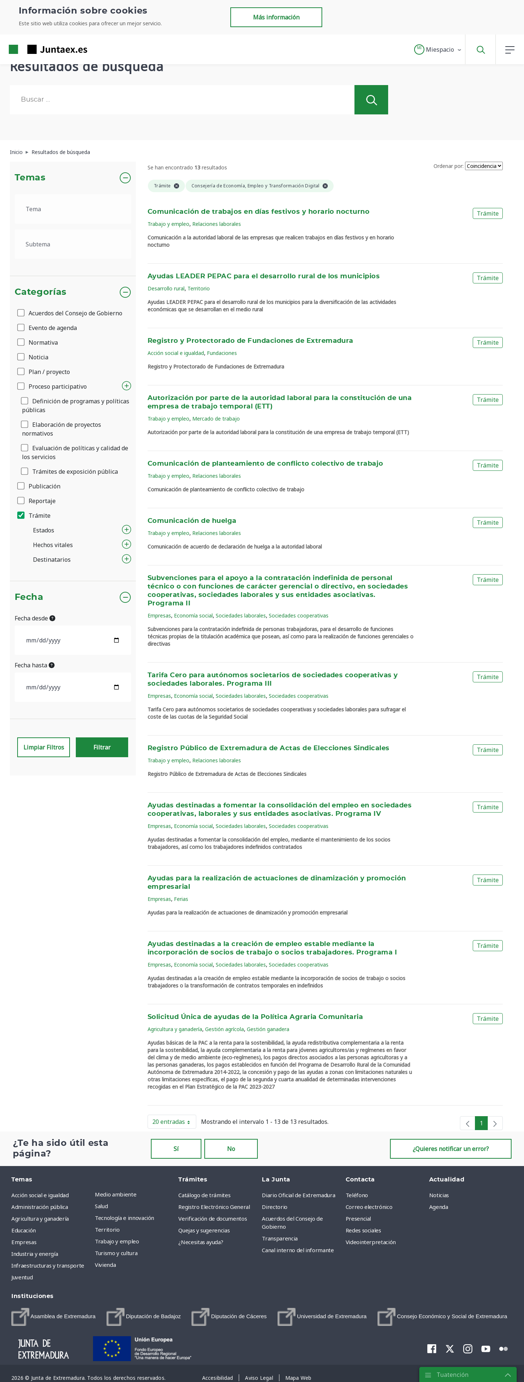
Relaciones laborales (216, 223)
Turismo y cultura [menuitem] (116, 1253)
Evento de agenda (47, 328)
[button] (438, 49)
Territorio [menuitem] (107, 1229)
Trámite (34, 516)
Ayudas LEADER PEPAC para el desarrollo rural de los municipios (264, 276)
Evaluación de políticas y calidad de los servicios (75, 452)
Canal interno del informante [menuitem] (298, 1250)
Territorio (198, 288)
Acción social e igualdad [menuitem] (40, 1195)
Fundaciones (222, 352)
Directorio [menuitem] (274, 1206)
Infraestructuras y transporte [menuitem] (47, 1265)
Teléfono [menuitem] (357, 1195)
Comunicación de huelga (192, 521)
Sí (176, 1149)
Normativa (38, 342)
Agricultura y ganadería (175, 1029)
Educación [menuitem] (23, 1230)
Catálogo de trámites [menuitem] (204, 1195)
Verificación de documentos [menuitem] (212, 1218)
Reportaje (37, 501)
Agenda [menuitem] (438, 1206)
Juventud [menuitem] (22, 1277)
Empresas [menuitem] (23, 1242)
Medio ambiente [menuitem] (115, 1194)
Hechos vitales (53, 545)
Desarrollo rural (166, 288)
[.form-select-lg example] (73, 209)
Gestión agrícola (224, 1029)
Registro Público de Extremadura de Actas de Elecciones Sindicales (269, 748)
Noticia (33, 357)
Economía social (193, 615)
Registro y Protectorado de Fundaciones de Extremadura (250, 341)
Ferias (181, 898)
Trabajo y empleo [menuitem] (117, 1241)
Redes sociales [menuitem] (363, 1230)
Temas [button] (30, 177)
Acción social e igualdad (176, 352)
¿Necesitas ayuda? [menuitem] (200, 1242)
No (231, 1149)
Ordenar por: (449, 165)
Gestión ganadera (268, 1029)
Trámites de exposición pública (70, 472)
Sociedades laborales (241, 615)
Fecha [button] (29, 597)
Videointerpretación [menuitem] (371, 1242)
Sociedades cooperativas (298, 615)
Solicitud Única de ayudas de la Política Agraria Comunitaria (255, 1017)
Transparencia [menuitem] (279, 1238)
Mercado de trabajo (216, 418)
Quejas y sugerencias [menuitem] (204, 1230)
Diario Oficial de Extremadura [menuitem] (298, 1195)
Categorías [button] (41, 292)
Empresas (159, 615)
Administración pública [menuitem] (39, 1206)
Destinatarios (52, 560)
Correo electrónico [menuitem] (369, 1206)
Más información (276, 17)
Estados (43, 530)
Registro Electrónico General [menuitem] (214, 1206)
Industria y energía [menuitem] (34, 1253)
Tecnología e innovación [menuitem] (124, 1217)
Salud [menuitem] (101, 1206)
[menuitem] (53, 1317)
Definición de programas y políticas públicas (75, 405)
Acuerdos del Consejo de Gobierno (70, 313)
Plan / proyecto (44, 372)
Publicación (39, 486)
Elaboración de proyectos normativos (61, 429)
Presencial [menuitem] (358, 1218)
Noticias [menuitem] (439, 1195)
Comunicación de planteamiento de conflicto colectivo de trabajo (265, 464)
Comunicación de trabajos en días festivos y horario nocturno (258, 212)
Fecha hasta (35, 665)
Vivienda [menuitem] (105, 1264)
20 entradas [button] (174, 1123)
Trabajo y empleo (168, 223)
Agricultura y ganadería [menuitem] (40, 1218)
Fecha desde (35, 618)
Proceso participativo (52, 386)
